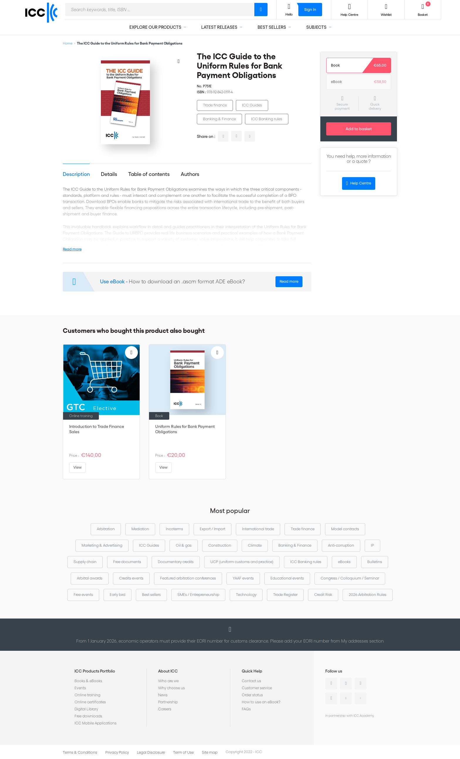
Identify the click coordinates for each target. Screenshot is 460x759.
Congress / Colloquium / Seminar (350, 578)
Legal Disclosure (151, 752)
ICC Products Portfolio (95, 671)
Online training (87, 695)
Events (80, 688)
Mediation (140, 529)
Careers (164, 709)
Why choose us (171, 688)
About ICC (168, 671)
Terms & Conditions (80, 752)
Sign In (310, 9)
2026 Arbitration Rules (367, 594)
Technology (246, 594)
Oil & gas (184, 545)
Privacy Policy (117, 752)
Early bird (117, 594)
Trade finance (215, 105)
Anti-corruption (341, 545)
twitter (236, 136)
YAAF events (243, 578)
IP (372, 545)
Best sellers (151, 594)
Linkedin (331, 683)
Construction (219, 545)
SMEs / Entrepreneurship (198, 594)
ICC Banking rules (266, 119)
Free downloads (88, 716)
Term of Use (183, 752)
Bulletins (374, 562)
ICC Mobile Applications (95, 723)
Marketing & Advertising (102, 545)
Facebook (360, 683)
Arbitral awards (89, 578)
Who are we (168, 681)
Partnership (168, 702)
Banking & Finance (219, 119)
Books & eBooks (88, 681)
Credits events (131, 578)
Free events (83, 594)
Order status (252, 695)
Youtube (346, 698)
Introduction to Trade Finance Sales (96, 429)
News (163, 695)
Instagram (331, 698)
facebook (249, 136)
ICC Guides (252, 105)
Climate (255, 545)
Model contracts (345, 529)
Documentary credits (176, 562)
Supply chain (85, 562)
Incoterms (174, 529)
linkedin (223, 136)
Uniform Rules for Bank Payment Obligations (185, 429)
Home (67, 43)
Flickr (360, 698)
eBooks (344, 562)
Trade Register (285, 594)
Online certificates (90, 702)
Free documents (127, 562)
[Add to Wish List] (178, 61)
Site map (209, 752)
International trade (258, 529)
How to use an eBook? (261, 702)
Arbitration (106, 529)
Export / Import (212, 529)
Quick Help (252, 671)
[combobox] (159, 9)
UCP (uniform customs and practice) (241, 562)
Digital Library (86, 709)
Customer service (257, 688)
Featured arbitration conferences (188, 578)
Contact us (251, 681)
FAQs (246, 709)
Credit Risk (323, 594)
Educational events (287, 578)
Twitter (346, 683)
